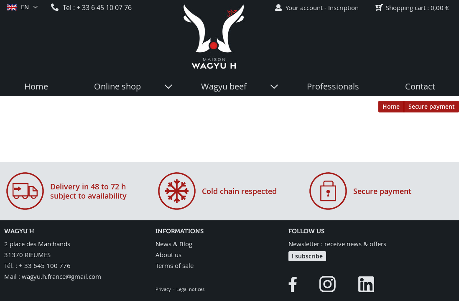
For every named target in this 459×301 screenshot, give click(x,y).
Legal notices (190, 289)
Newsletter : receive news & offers (337, 244)
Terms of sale (175, 265)
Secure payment (431, 106)
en (24, 7)
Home (391, 106)
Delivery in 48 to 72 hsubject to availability (88, 191)
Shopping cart (406, 7)
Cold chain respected (239, 191)
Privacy (163, 289)
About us (168, 254)
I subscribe (307, 256)
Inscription (343, 7)
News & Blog (174, 244)
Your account (304, 7)
